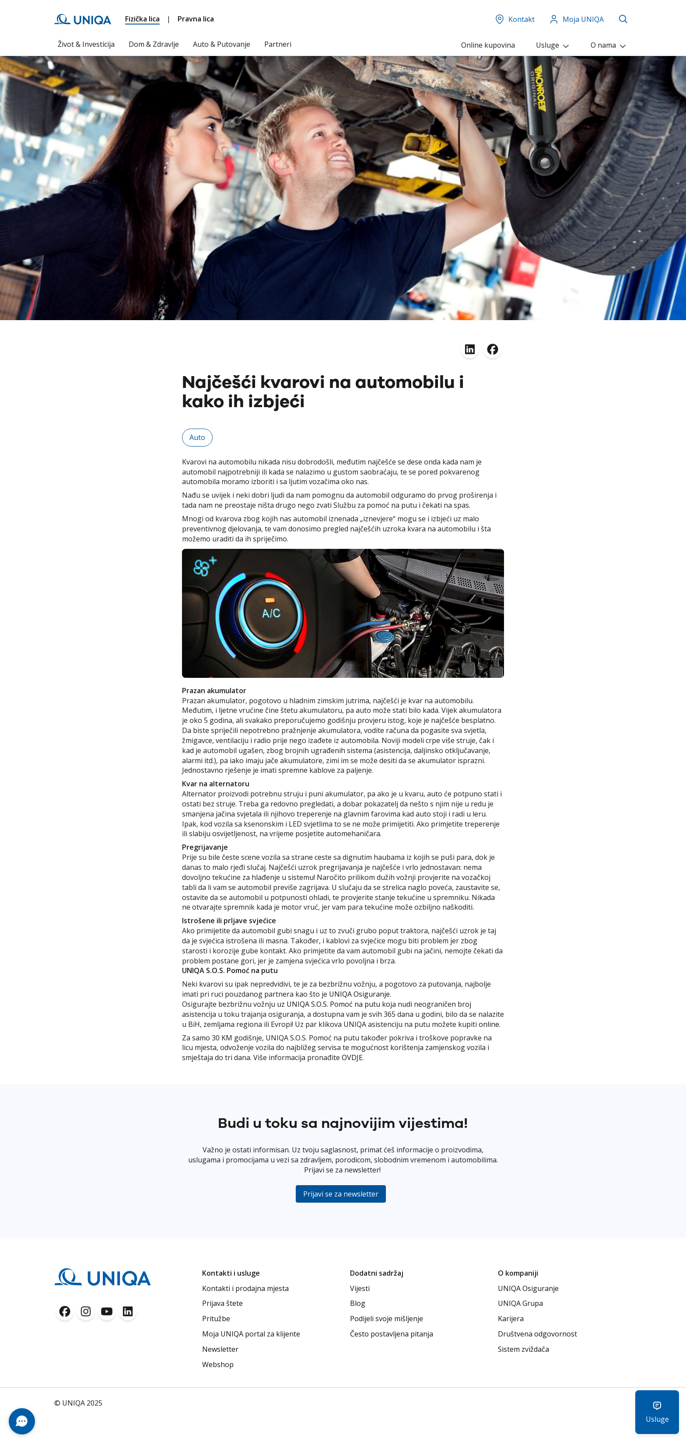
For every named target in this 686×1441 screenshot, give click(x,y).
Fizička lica (142, 19)
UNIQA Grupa (520, 1303)
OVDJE (352, 1057)
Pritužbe (216, 1318)
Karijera (511, 1318)
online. (489, 1024)
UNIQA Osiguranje (359, 994)
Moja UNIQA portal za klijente (251, 1334)
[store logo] (82, 19)
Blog (357, 1303)
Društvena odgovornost (537, 1334)
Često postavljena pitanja (391, 1334)
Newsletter (220, 1349)
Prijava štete (222, 1303)
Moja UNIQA (576, 19)
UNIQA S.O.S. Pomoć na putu (333, 1004)
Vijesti (360, 1288)
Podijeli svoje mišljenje (386, 1318)
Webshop (218, 1364)
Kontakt (514, 19)
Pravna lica (196, 19)
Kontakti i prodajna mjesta (245, 1288)
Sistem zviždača (523, 1349)
